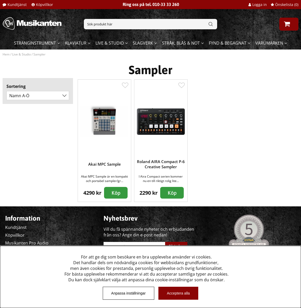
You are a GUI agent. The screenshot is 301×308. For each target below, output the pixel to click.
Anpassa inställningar (128, 293)
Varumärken (269, 43)
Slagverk (143, 43)
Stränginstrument (35, 43)
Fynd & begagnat (227, 43)
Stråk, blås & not (181, 43)
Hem (6, 54)
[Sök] (150, 24)
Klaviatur (75, 43)
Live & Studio (110, 43)
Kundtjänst (17, 4)
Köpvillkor (44, 4)
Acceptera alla (178, 293)
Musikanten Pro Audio (26, 243)
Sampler (39, 54)
